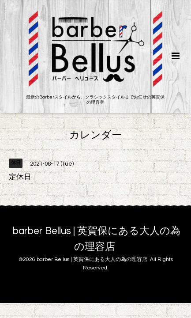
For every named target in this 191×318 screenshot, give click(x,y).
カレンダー (95, 135)
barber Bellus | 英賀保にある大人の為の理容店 (96, 239)
